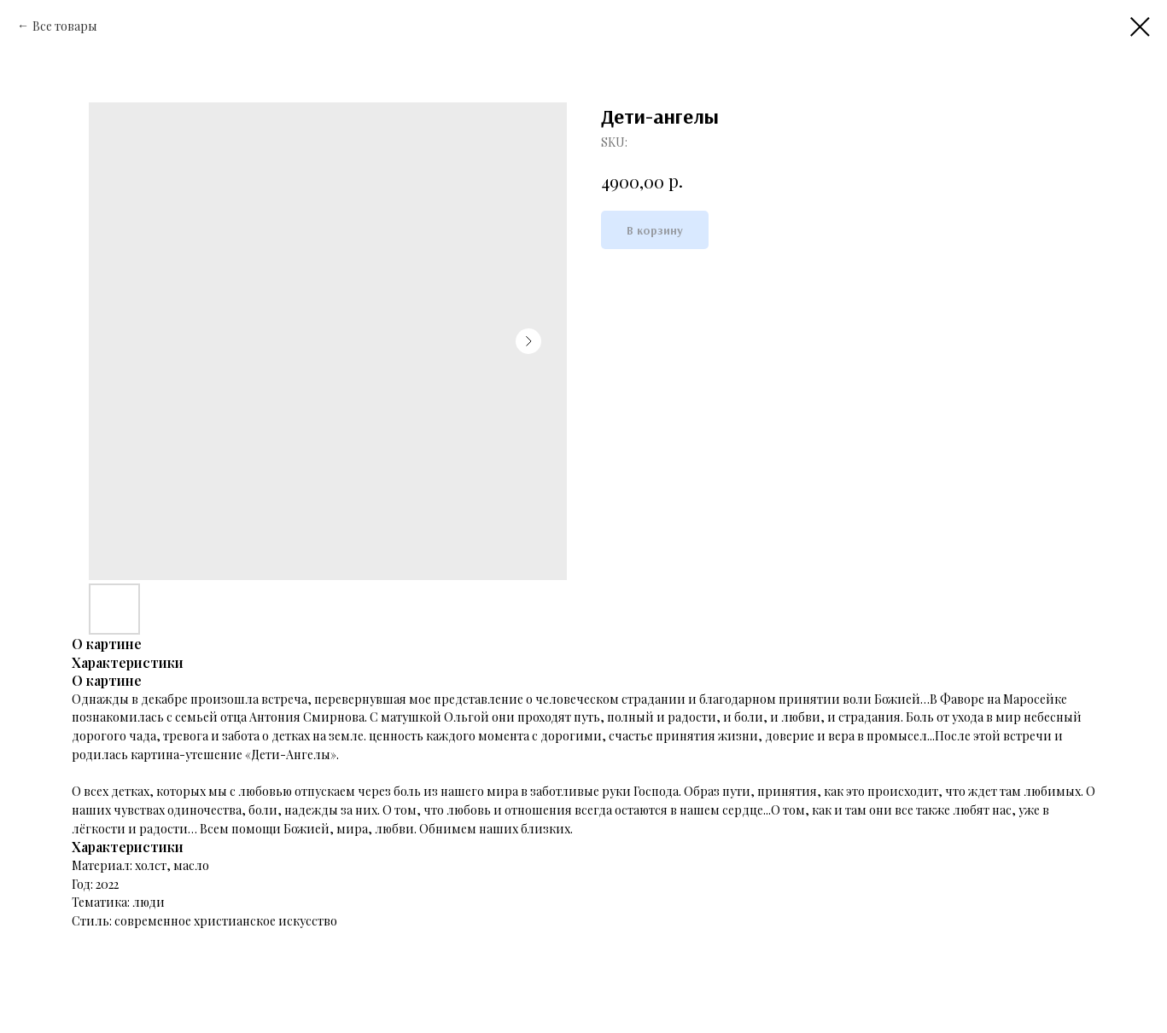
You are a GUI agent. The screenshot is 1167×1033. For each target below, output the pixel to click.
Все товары (64, 26)
